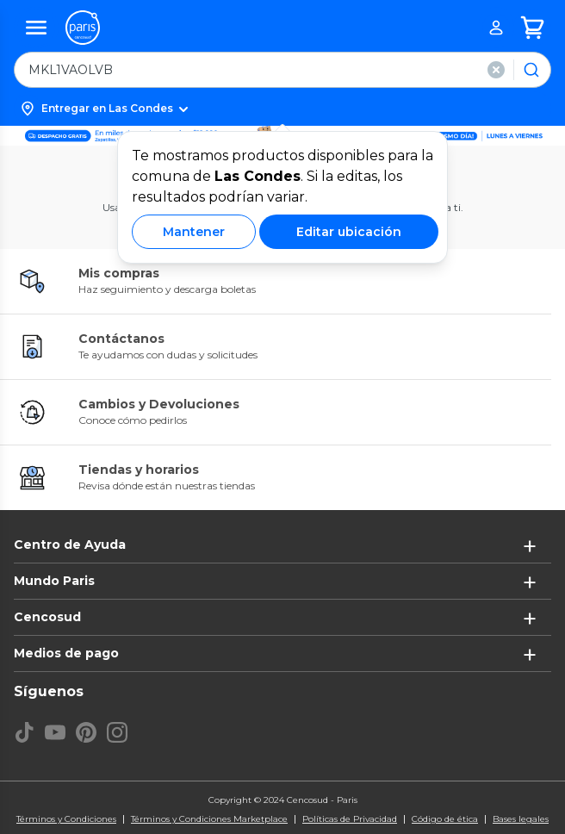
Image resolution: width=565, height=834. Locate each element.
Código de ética (445, 819)
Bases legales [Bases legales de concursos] (521, 819)
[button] (282, 108)
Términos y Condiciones (66, 819)
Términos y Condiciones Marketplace (209, 819)
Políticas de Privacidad (349, 819)
